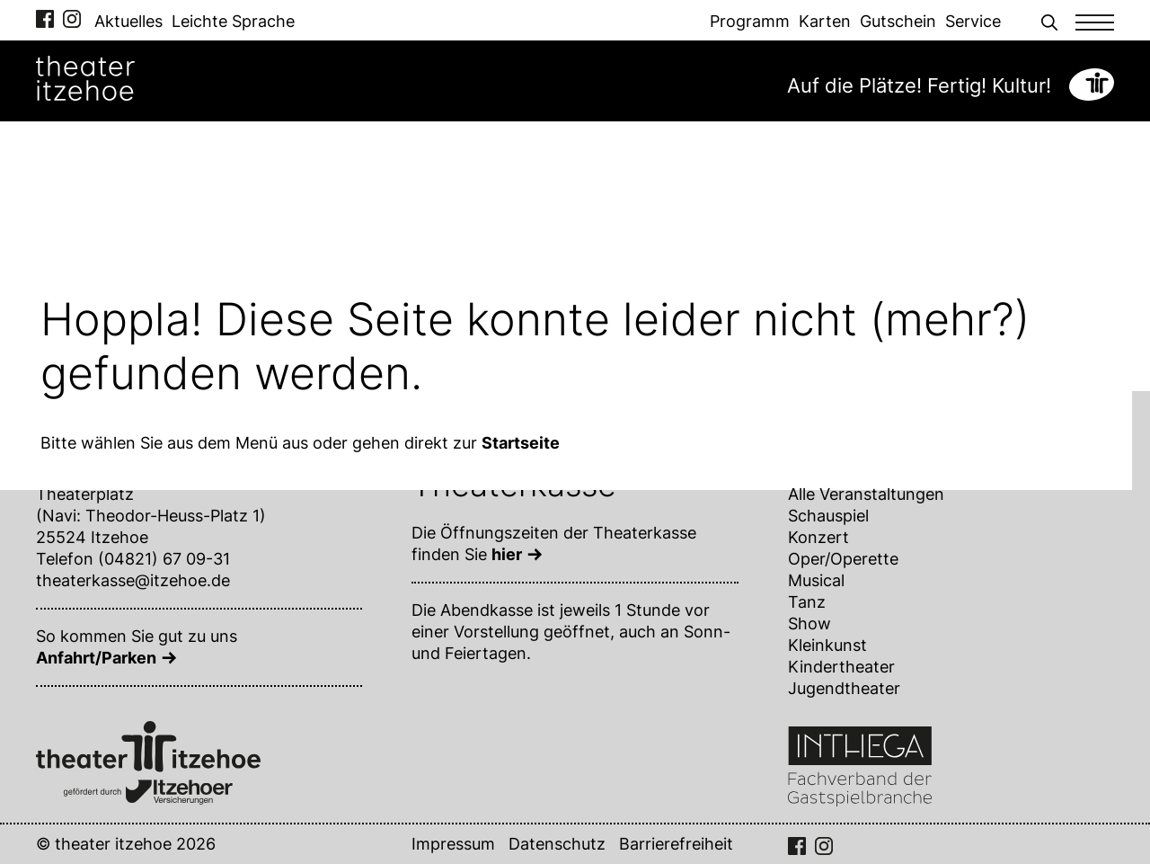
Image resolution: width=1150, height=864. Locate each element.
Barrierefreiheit (676, 843)
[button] (1049, 20)
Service (973, 21)
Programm (750, 21)
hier (506, 554)
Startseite (521, 442)
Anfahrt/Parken (96, 657)
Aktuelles (128, 21)
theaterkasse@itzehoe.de (133, 580)
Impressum (453, 843)
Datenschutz (557, 843)
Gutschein (898, 21)
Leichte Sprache (233, 21)
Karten (825, 21)
